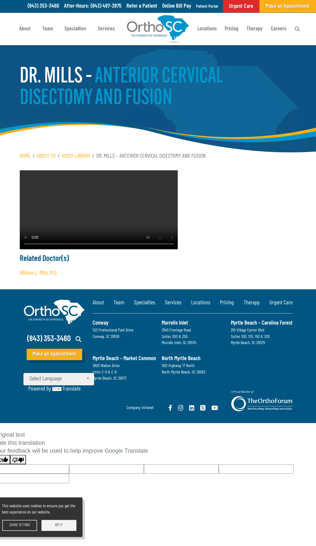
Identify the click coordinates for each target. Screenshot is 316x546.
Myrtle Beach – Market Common (124, 359)
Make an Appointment (54, 354)
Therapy (254, 29)
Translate (66, 389)
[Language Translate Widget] (58, 379)
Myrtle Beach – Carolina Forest (262, 323)
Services (106, 29)
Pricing (231, 29)
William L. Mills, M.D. (39, 273)
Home (25, 156)
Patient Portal (204, 6)
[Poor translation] (18, 459)
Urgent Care (281, 303)
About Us (46, 156)
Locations (207, 29)
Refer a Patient (135, 6)
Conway (100, 323)
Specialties (75, 29)
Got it (68, 529)
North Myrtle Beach (181, 359)
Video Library (76, 156)
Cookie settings (29, 529)
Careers (278, 29)
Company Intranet (140, 408)
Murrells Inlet (175, 323)
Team (47, 29)
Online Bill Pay (170, 6)
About (25, 29)
